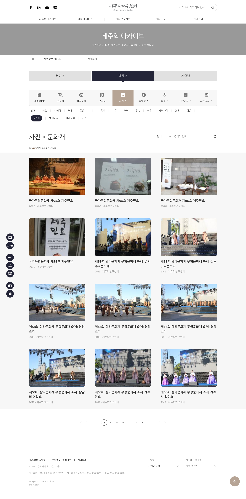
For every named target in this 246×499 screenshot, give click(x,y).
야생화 (57, 110)
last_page (165, 422)
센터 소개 (198, 19)
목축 (103, 110)
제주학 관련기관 (193, 460)
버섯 (44, 110)
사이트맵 (82, 460)
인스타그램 (39, 8)
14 (142, 422)
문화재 (36, 118)
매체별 (122, 76)
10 (117, 422)
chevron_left (86, 422)
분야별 (60, 76)
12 (129, 422)
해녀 (126, 110)
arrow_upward (235, 481)
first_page (81, 422)
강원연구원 (154, 465)
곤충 (82, 110)
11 (123, 422)
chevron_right (160, 422)
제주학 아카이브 (47, 19)
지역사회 (163, 110)
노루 (70, 110)
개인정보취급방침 (37, 460)
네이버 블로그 (55, 8)
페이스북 (31, 8)
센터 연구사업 (123, 19)
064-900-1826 (93, 473)
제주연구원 (192, 465)
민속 (84, 118)
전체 (33, 110)
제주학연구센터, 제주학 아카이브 (123, 7)
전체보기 (92, 59)
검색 (213, 7)
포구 (114, 110)
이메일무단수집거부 (61, 460)
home (33, 59)
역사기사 (54, 118)
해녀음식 (70, 118)
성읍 (189, 110)
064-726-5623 (55, 473)
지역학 (151, 460)
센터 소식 (161, 19)
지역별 (185, 76)
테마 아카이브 (85, 19)
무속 (137, 110)
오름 (149, 110)
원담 (177, 110)
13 (136, 422)
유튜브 (47, 8)
